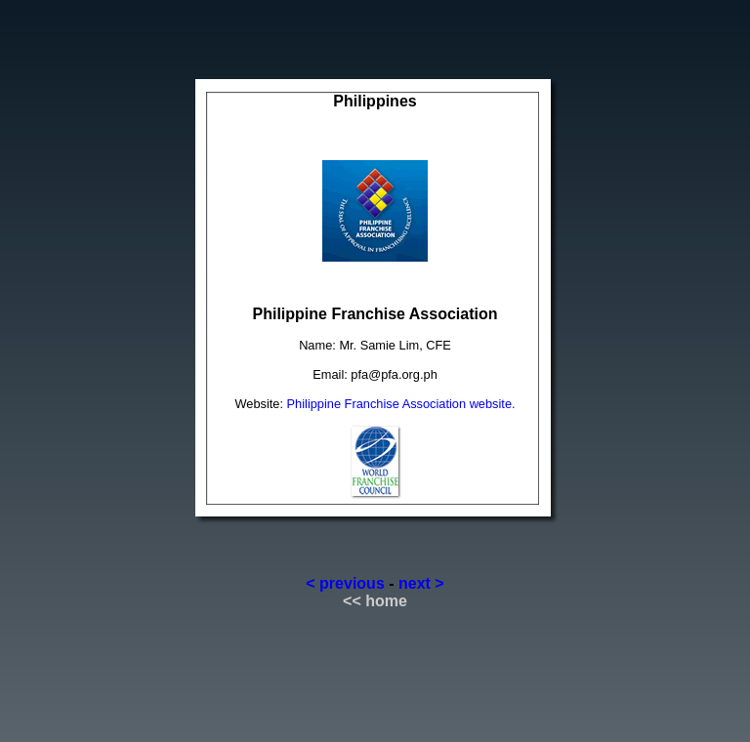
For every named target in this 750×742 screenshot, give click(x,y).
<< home (375, 601)
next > (421, 583)
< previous (345, 583)
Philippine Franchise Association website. (401, 403)
